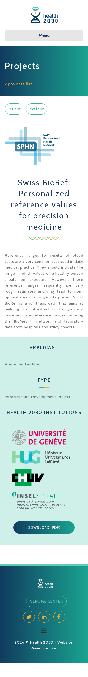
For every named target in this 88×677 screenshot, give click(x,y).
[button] (44, 527)
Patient (14, 109)
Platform (36, 109)
